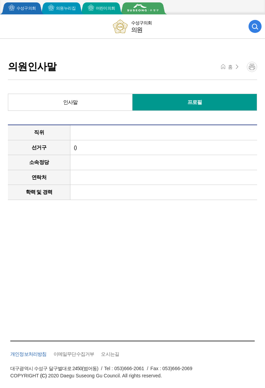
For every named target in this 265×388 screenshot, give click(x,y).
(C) (43, 375)
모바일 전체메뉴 (9, 26)
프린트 (252, 67)
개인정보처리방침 (28, 354)
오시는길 (110, 354)
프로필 (194, 102)
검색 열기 (255, 26)
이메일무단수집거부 (74, 354)
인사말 (70, 102)
